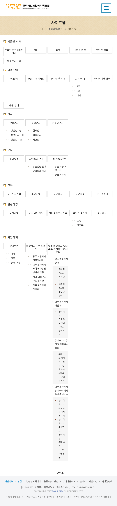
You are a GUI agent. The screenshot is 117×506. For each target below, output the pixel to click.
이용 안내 (13, 70)
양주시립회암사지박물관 (28, 7)
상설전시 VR (17, 139)
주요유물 (14, 159)
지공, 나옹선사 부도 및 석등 (39, 278)
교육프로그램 (14, 194)
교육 (10, 185)
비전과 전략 (80, 50)
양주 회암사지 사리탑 (39, 287)
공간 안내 (80, 78)
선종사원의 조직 (61, 330)
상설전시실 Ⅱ (17, 135)
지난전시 (37, 139)
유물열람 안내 (39, 166)
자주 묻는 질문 (35, 213)
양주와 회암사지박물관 (14, 51)
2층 (78, 91)
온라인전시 (58, 123)
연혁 (36, 50)
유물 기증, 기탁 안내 (61, 168)
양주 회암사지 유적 (61, 261)
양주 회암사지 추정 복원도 (61, 440)
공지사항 (14, 213)
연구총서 (81, 225)
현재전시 (37, 130)
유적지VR (15, 262)
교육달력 (80, 194)
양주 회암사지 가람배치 (61, 303)
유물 (10, 150)
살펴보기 (14, 246)
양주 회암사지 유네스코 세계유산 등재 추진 (58, 248)
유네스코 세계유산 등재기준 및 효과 (61, 362)
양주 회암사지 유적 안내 (61, 275)
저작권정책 (107, 481)
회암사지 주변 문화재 (36, 247)
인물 (13, 258)
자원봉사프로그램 (58, 213)
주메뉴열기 (106, 8)
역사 (13, 253)
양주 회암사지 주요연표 (61, 425)
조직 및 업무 (102, 50)
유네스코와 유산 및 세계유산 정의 (61, 344)
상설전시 (14, 123)
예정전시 (37, 135)
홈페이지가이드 (55, 29)
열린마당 (12, 204)
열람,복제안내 (36, 159)
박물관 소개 (14, 41)
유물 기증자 (60, 175)
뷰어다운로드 (69, 481)
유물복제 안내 (39, 171)
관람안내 (14, 78)
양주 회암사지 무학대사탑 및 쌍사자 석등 (39, 268)
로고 (58, 50)
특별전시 (36, 123)
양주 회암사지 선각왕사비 (39, 258)
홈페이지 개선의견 (88, 481)
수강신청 (36, 194)
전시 (10, 114)
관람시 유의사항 (36, 78)
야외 (79, 95)
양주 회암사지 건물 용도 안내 (61, 317)
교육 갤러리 (102, 194)
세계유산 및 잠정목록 (61, 377)
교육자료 (57, 194)
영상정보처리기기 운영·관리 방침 (42, 481)
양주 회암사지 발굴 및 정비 (61, 290)
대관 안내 (14, 105)
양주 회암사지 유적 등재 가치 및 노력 (61, 408)
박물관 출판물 (80, 213)
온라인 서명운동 (61, 453)
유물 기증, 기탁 (58, 159)
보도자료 (101, 213)
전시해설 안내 (58, 78)
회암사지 (12, 237)
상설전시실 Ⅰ (17, 130)
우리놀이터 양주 (102, 78)
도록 (79, 220)
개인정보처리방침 (13, 481)
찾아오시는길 (14, 61)
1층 (78, 86)
